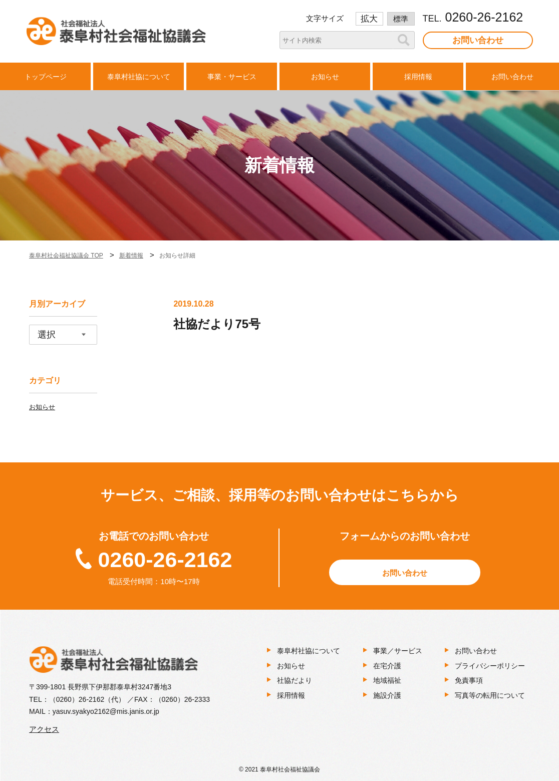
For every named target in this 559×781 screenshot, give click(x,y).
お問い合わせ (477, 40)
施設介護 (387, 695)
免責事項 (469, 680)
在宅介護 (387, 666)
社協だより (294, 680)
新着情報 (131, 255)
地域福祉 (387, 680)
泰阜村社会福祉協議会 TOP (66, 255)
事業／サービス (397, 651)
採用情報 (291, 695)
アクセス (44, 729)
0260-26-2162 (165, 560)
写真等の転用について (490, 695)
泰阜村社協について (308, 651)
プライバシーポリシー (490, 666)
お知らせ (42, 407)
